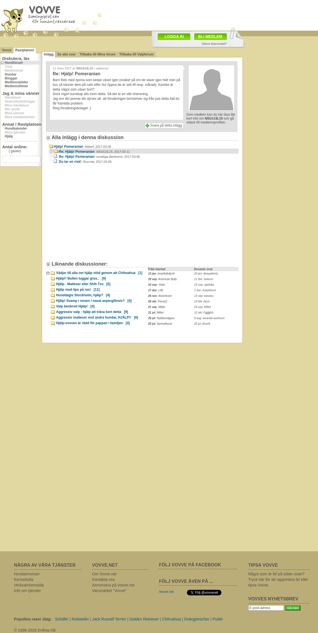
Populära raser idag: (33, 619)
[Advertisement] (96, 215)
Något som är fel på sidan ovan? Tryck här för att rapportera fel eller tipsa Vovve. (278, 579)
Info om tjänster (27, 590)
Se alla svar (66, 54)
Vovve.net (166, 592)
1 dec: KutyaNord (205, 290)
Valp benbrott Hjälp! (75, 306)
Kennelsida (23, 579)
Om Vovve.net (104, 574)
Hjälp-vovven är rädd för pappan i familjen (93, 323)
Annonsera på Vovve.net (113, 585)
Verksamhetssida (29, 585)
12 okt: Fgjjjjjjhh (203, 312)
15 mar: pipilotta (204, 284)
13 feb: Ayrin (202, 301)
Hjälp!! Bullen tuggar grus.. (81, 278)
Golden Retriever (144, 619)
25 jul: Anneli (202, 323)
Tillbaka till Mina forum (97, 54)
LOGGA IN (174, 36)
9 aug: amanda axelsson (209, 318)
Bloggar (11, 78)
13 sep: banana (203, 295)
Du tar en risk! (85, 162)
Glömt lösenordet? (214, 43)
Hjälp (9, 136)
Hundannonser (27, 574)
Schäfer (61, 619)
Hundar (10, 74)
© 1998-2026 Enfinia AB (35, 630)
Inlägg (49, 54)
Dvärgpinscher (196, 619)
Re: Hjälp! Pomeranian (94, 152)
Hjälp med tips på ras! (78, 290)
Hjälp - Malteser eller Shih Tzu (83, 284)
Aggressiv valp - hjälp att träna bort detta (92, 312)
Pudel (218, 619)
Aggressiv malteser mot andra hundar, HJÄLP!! (97, 317)
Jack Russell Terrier (109, 619)
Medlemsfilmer (16, 86)
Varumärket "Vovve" (109, 590)
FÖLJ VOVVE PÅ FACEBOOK (190, 564)
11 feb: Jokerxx (203, 279)
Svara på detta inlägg (166, 125)
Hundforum (14, 63)
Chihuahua (171, 619)
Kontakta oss (103, 579)
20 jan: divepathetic (206, 273)
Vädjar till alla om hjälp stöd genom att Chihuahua (99, 273)
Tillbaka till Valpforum (136, 54)
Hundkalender (16, 128)
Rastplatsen (24, 50)
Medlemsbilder (16, 82)
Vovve (6, 50)
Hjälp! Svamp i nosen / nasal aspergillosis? (94, 301)
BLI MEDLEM (210, 36)
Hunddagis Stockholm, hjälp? (83, 295)
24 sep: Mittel (202, 307)
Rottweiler (80, 619)
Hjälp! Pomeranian (82, 147)
